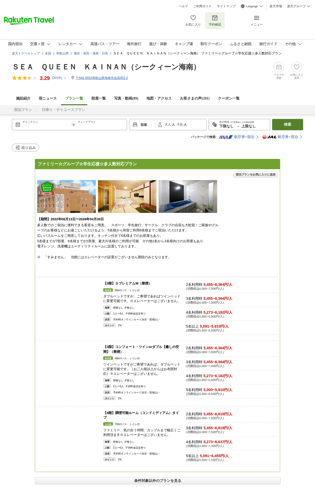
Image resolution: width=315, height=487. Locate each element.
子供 (180, 124)
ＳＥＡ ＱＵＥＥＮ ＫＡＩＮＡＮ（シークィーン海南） (106, 67)
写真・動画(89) (126, 98)
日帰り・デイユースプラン (63, 110)
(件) (59, 77)
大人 (168, 124)
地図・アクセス (159, 98)
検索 (287, 124)
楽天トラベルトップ (26, 53)
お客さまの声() (194, 98)
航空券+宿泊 (236, 137)
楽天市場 (276, 6)
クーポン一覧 (229, 98)
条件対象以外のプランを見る (157, 480)
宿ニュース (48, 98)
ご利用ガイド (202, 6)
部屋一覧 (98, 98)
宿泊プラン (23, 110)
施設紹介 (23, 98)
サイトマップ (226, 6)
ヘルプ (183, 6)
